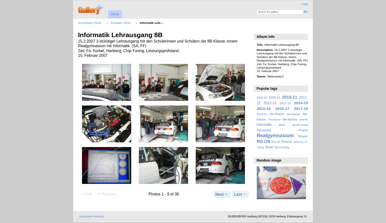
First (86, 194)
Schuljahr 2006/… (122, 22)
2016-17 (282, 108)
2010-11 (289, 97)
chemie (303, 119)
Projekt (303, 130)
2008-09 (262, 97)
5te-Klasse (293, 114)
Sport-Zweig (281, 147)
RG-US (276, 141)
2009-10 (274, 97)
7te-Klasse (274, 119)
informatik (264, 125)
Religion (303, 136)
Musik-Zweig (300, 124)
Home (115, 14)
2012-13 (270, 103)
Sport (269, 147)
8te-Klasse (290, 119)
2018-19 (262, 114)
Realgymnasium (275, 135)
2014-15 (301, 103)
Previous (106, 194)
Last (240, 194)
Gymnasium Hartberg (91, 216)
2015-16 (264, 108)
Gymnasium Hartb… (91, 22)
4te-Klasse (277, 114)
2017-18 (301, 108)
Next (221, 194)
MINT (282, 124)
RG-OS (263, 141)
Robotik (287, 142)
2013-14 (285, 103)
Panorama (264, 130)
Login (305, 4)
